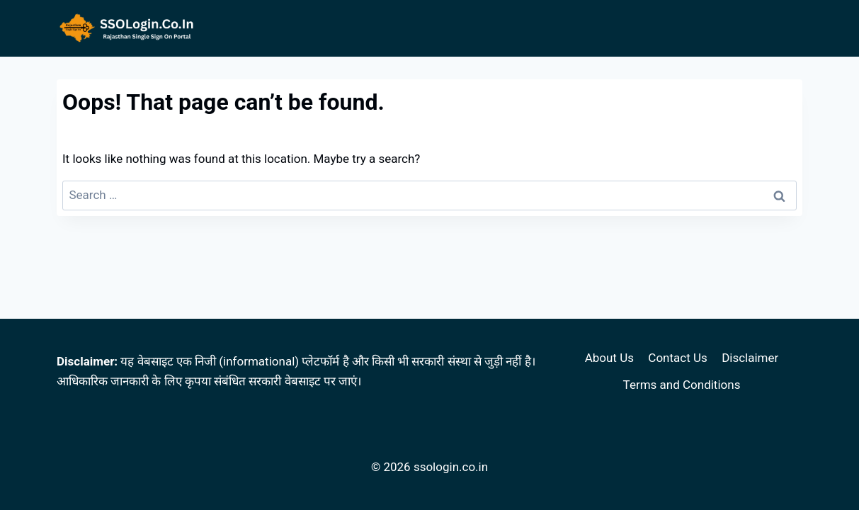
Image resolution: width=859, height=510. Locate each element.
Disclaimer (750, 358)
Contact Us (677, 358)
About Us (609, 358)
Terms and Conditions (682, 385)
